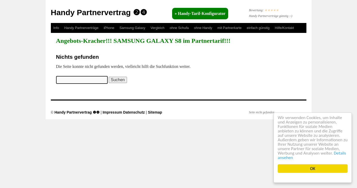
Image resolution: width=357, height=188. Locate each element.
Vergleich (157, 28)
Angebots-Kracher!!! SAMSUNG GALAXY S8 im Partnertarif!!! (143, 40)
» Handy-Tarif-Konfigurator (200, 13)
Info (56, 28)
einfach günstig (258, 28)
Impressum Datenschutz (123, 112)
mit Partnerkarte (229, 28)
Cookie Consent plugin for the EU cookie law (313, 177)
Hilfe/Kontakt (284, 28)
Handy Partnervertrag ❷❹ (99, 12)
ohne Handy (203, 28)
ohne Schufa (179, 28)
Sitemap (155, 112)
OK (312, 168)
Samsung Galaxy (132, 28)
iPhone (109, 28)
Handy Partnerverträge (81, 28)
